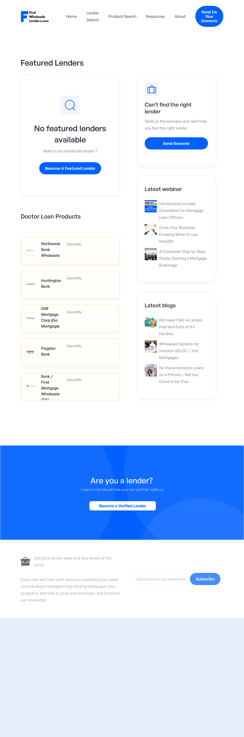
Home (71, 16)
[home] (35, 16)
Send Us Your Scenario (209, 16)
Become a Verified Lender (122, 506)
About (180, 16)
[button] (120, 16)
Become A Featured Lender (70, 168)
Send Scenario (176, 143)
